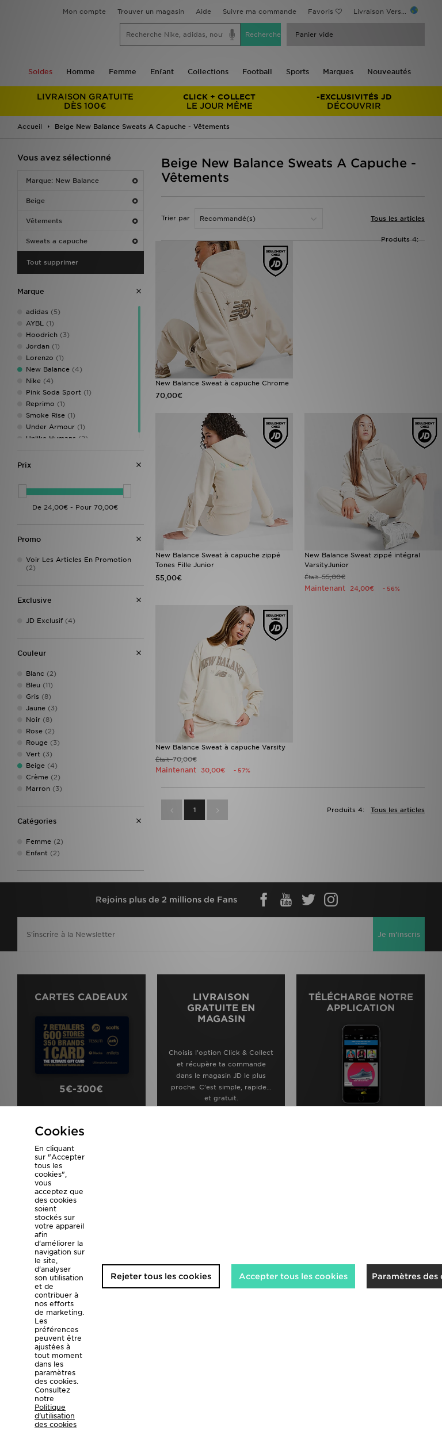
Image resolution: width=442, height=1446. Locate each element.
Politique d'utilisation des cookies (56, 1416)
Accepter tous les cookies (293, 1276)
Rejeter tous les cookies (160, 1276)
